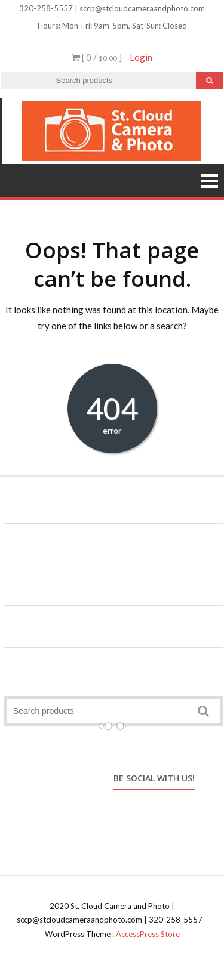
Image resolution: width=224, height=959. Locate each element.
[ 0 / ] (97, 57)
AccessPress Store (148, 934)
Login (141, 57)
